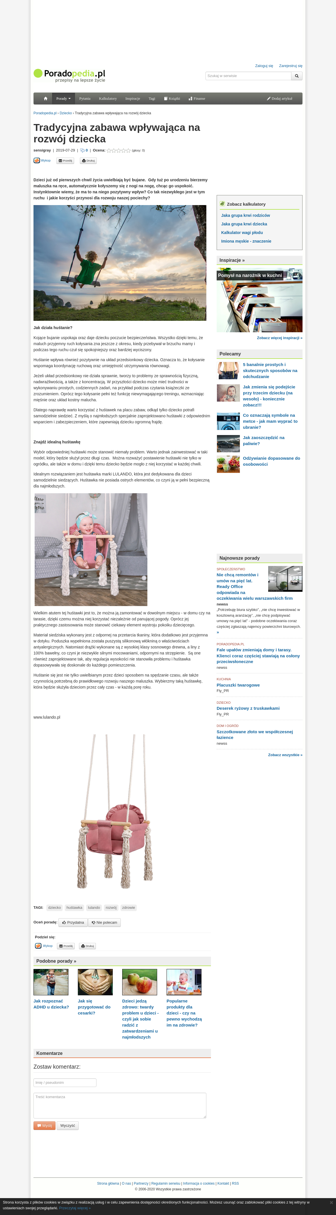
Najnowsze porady (240, 558)
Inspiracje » (232, 260)
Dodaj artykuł (279, 98)
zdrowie (128, 907)
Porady (63, 98)
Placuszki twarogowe (238, 685)
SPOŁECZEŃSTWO (231, 569)
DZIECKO (224, 702)
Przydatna (73, 922)
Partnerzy (141, 1183)
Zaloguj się (264, 66)
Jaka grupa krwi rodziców (245, 215)
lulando (94, 907)
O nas (126, 1183)
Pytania (84, 98)
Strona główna (108, 1183)
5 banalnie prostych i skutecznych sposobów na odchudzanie (270, 370)
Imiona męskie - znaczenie (246, 241)
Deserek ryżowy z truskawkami (248, 708)
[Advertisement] (100, 170)
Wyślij (44, 1125)
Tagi (152, 98)
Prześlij (65, 161)
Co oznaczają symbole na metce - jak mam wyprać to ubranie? (270, 421)
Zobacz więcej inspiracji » (280, 338)
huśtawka (74, 907)
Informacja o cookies (199, 1183)
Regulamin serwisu (165, 1183)
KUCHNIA (224, 679)
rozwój (111, 907)
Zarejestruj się (291, 66)
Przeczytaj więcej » (75, 1208)
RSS (235, 1183)
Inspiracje (132, 98)
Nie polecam (104, 922)
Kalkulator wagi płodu (242, 232)
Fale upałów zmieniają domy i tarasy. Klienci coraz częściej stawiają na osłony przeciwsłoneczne (258, 655)
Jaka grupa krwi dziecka (244, 224)
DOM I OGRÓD (227, 726)
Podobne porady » (56, 961)
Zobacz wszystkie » (285, 755)
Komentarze (49, 1053)
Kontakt (223, 1183)
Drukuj (88, 161)
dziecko (54, 907)
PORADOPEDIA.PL (230, 644)
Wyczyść (67, 1125)
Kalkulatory (108, 98)
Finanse (197, 98)
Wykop (42, 160)
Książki (172, 98)
